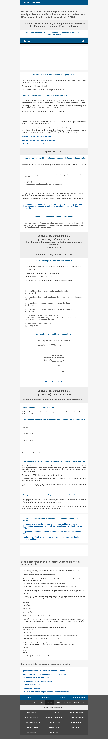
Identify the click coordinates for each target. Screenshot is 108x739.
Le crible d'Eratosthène (31, 685)
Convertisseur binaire (31, 727)
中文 (84, 702)
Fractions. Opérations (76, 712)
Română (76, 702)
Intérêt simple (54, 732)
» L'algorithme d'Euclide (54, 382)
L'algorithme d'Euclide (31, 688)
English (33, 702)
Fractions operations (31, 717)
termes (62, 697)
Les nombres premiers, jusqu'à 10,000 (37, 681)
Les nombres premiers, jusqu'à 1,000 (37, 678)
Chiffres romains (54, 712)
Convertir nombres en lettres (54, 717)
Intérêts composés (54, 727)
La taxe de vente (31, 732)
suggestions (46, 697)
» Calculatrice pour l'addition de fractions (36, 136)
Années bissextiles (76, 722)
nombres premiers (32, 2)
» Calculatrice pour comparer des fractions (37, 144)
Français (49, 702)
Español (41, 702)
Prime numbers (31, 712)
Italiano (58, 702)
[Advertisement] (54, 58)
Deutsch (24, 702)
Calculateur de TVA (76, 727)
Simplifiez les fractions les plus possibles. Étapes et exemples (46, 692)
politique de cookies (79, 697)
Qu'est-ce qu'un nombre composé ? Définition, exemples (44, 674)
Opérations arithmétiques (76, 717)
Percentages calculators (54, 722)
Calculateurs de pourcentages (31, 722)
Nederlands (67, 702)
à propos (29, 697)
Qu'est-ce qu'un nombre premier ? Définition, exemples (44, 671)
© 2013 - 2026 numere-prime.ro (54, 707)
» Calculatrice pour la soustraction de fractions (38, 140)
